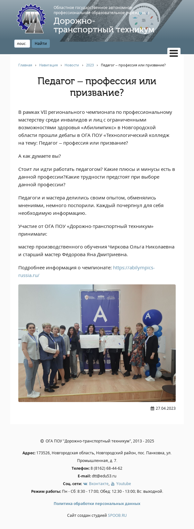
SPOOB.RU (117, 515)
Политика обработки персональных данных (97, 503)
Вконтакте (95, 483)
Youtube (120, 483)
